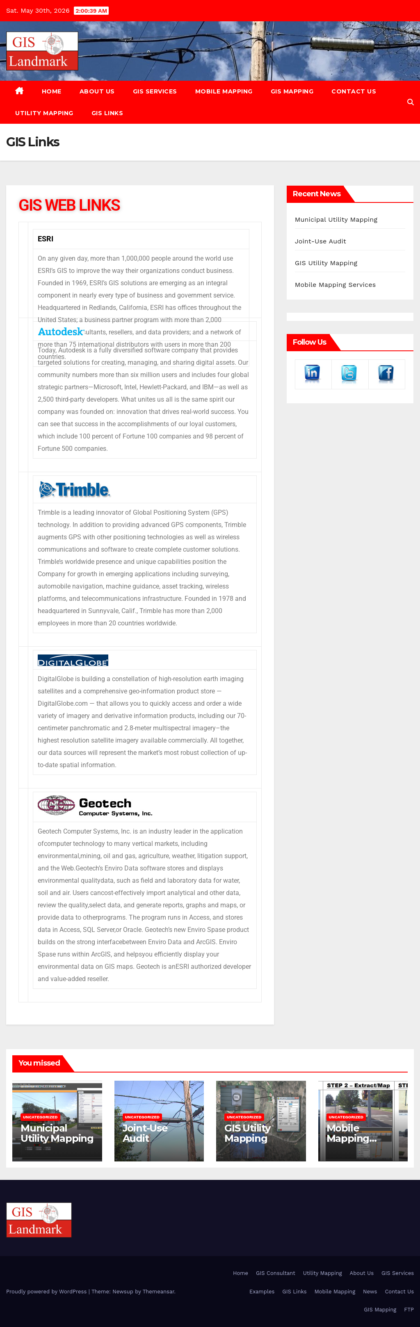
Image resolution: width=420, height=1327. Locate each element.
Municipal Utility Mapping (336, 219)
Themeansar (158, 1291)
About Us (97, 91)
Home (52, 91)
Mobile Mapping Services (335, 285)
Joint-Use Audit (320, 241)
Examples (261, 1291)
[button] (410, 102)
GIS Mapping (292, 91)
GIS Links (107, 113)
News (370, 1291)
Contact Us (353, 91)
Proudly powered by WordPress (47, 1291)
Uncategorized (40, 1117)
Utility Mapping (44, 113)
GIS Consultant (275, 1273)
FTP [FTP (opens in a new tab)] (409, 1310)
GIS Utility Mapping (326, 263)
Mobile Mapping (224, 91)
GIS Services (155, 91)
